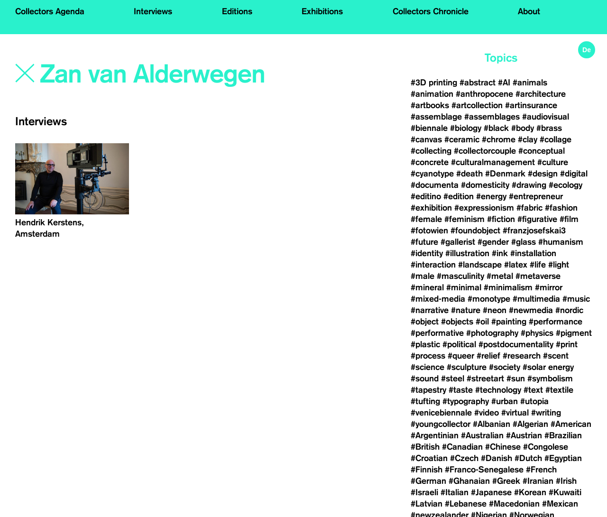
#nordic (569, 310)
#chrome (498, 139)
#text (533, 390)
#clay (527, 139)
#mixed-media (438, 299)
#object (425, 321)
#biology (465, 128)
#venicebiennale (441, 412)
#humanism (560, 242)
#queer (461, 355)
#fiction (501, 219)
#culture (552, 162)
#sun (515, 378)
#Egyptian (563, 458)
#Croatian (429, 458)
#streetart (485, 378)
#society (504, 367)
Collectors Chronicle (431, 11)
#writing (546, 412)
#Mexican (560, 503)
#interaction (433, 264)
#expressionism (484, 207)
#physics (537, 333)
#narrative (430, 310)
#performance (555, 321)
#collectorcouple (485, 151)
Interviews (153, 11)
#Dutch (528, 458)
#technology (498, 390)
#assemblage (436, 116)
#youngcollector (440, 424)
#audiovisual (545, 116)
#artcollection (477, 105)
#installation (533, 253)
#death (469, 173)
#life (538, 264)
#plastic (425, 344)
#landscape (480, 264)
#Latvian (426, 503)
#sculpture (467, 367)
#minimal (463, 287)
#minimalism (508, 287)
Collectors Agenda (49, 11)
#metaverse (538, 276)
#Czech (464, 458)
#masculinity (460, 276)
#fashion (561, 207)
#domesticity (485, 185)
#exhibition (431, 207)
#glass (523, 242)
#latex (515, 264)
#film (569, 219)
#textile (559, 390)
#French (541, 469)
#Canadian (462, 447)
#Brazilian (563, 435)
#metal (500, 276)
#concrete (430, 162)
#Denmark (505, 173)
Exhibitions (322, 11)
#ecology (565, 185)
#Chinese (503, 447)
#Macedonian (514, 503)
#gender (493, 242)
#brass (549, 128)
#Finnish (426, 469)
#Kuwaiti (565, 492)
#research (522, 355)
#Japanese (491, 492)
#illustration (467, 253)
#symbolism (550, 378)
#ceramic (461, 139)
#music (576, 299)
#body (522, 128)
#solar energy (548, 367)
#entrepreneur (536, 196)
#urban (504, 401)
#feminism (464, 219)
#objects (457, 321)
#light (558, 264)
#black (496, 128)
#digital (574, 173)
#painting (508, 321)
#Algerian (530, 424)
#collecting (431, 151)
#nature (465, 310)
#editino (426, 196)
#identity (427, 253)
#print (567, 344)
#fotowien (429, 230)
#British (425, 447)
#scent (556, 355)
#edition (458, 196)
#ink (500, 253)
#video (486, 412)
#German (428, 481)
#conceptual (541, 151)
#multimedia (536, 299)
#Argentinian (435, 435)
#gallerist (458, 242)
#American (571, 424)
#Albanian (491, 424)
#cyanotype (432, 173)
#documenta (435, 185)
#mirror (548, 287)
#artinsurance (531, 105)
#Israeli (424, 492)
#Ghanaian (469, 481)
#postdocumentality (515, 344)
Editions (237, 11)
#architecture (540, 94)
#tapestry (428, 390)
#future (424, 242)
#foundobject (475, 230)
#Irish (566, 481)
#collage (555, 139)
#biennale (429, 128)
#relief (488, 355)
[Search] (153, 74)
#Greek (506, 481)
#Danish (496, 458)
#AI (504, 82)
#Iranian (538, 481)
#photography (492, 333)
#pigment (574, 333)
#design (543, 173)
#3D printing (434, 82)
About (529, 11)
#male (422, 276)
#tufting (425, 401)
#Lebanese (466, 503)
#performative (437, 333)
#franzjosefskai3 (534, 230)
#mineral (427, 287)
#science (427, 367)
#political (459, 344)
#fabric (529, 207)
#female (426, 219)
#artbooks (430, 105)
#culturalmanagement (493, 162)
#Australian (482, 435)
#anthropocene (484, 94)
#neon (494, 310)
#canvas (426, 139)
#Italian (455, 492)
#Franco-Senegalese (484, 469)
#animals (530, 82)
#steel (452, 378)
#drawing (529, 185)
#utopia (534, 401)
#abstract (478, 82)
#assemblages (492, 116)
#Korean (530, 492)
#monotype (489, 299)
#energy (491, 196)
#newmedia (531, 310)
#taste (461, 390)
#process (428, 355)
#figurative (537, 219)
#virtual (515, 412)
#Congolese (545, 447)
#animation (432, 94)
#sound (425, 378)
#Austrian (524, 435)
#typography (465, 401)
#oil (482, 321)
